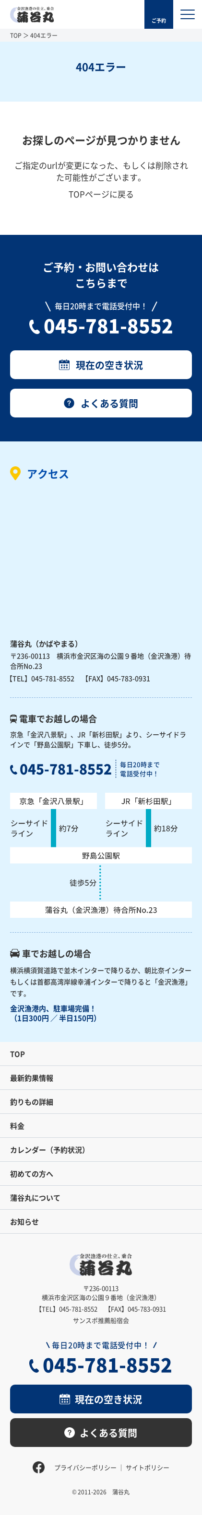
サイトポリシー (147, 1467)
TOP (16, 35)
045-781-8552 (108, 325)
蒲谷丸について (35, 1197)
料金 (17, 1126)
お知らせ (24, 1221)
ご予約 (159, 20)
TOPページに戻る (101, 194)
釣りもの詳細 (31, 1102)
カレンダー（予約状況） (49, 1150)
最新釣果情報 (31, 1078)
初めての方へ (31, 1173)
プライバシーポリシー (85, 1467)
